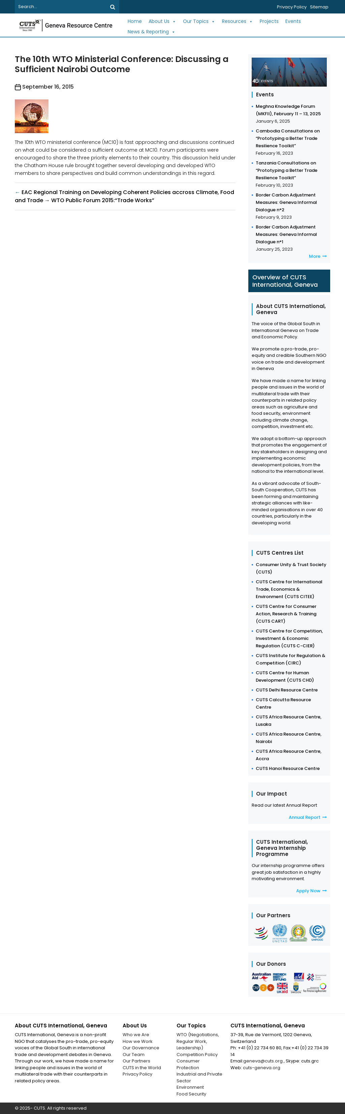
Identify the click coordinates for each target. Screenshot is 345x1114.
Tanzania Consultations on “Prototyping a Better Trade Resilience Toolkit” (286, 170)
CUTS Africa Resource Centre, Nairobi (288, 738)
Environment (190, 1087)
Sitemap (319, 7)
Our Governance (141, 1048)
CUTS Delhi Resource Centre (287, 690)
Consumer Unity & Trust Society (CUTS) (291, 568)
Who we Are (136, 1034)
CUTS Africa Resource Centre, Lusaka (288, 721)
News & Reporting (152, 32)
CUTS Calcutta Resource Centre (283, 703)
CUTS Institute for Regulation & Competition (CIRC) (290, 659)
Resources (237, 21)
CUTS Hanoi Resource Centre (288, 768)
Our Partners (136, 1061)
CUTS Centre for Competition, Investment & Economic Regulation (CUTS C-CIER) (289, 638)
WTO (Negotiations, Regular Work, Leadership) (198, 1041)
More (318, 256)
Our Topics (199, 21)
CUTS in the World (142, 1067)
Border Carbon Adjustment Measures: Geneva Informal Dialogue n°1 (286, 234)
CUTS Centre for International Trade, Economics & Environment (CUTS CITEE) (289, 589)
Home (135, 21)
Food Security (191, 1094)
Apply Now (311, 891)
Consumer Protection (188, 1064)
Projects (269, 21)
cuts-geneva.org (261, 1067)
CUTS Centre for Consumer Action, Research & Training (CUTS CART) (286, 613)
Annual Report (308, 817)
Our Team (134, 1054)
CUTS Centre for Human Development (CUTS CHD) (285, 676)
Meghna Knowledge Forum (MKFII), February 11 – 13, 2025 (288, 110)
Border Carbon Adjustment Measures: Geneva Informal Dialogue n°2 (286, 202)
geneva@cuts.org (263, 1061)
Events (293, 21)
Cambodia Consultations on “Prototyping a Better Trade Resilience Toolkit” (288, 138)
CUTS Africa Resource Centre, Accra (288, 755)
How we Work (138, 1041)
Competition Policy (197, 1054)
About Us (162, 21)
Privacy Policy (292, 7)
